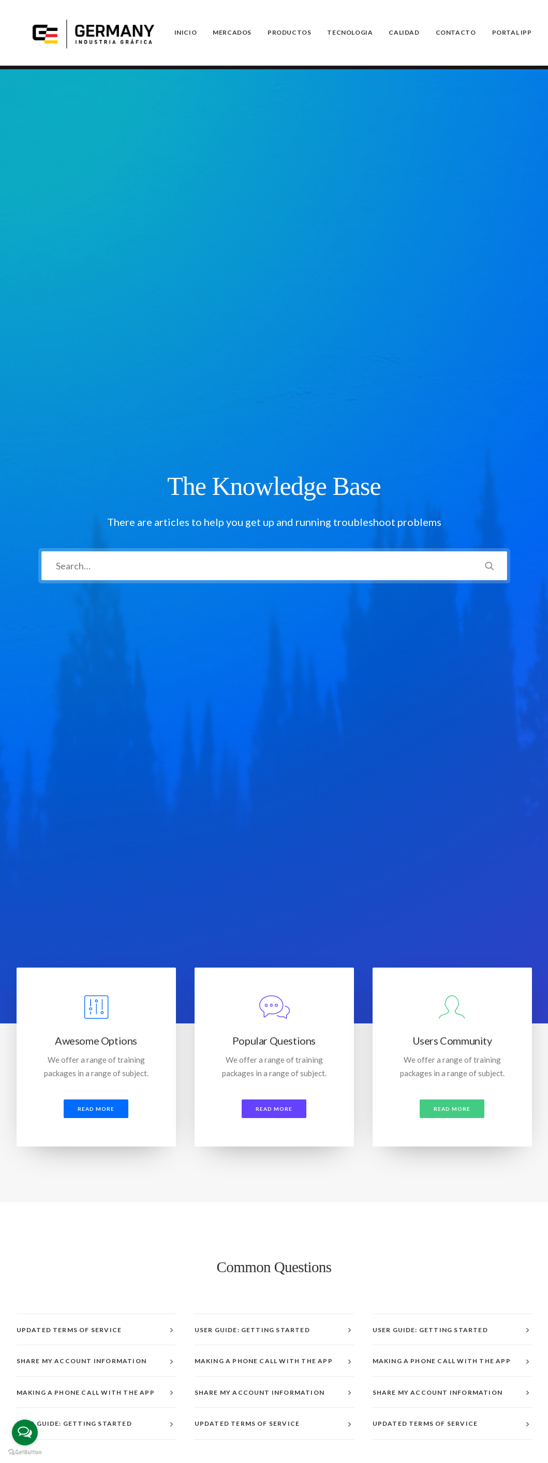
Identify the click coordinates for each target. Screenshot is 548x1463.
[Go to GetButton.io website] (24, 1452)
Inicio (185, 34)
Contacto (456, 34)
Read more (96, 408)
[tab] (96, 629)
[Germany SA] (94, 34)
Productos (289, 34)
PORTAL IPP (512, 34)
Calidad (404, 34)
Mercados (232, 34)
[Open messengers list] (25, 1432)
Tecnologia (350, 34)
